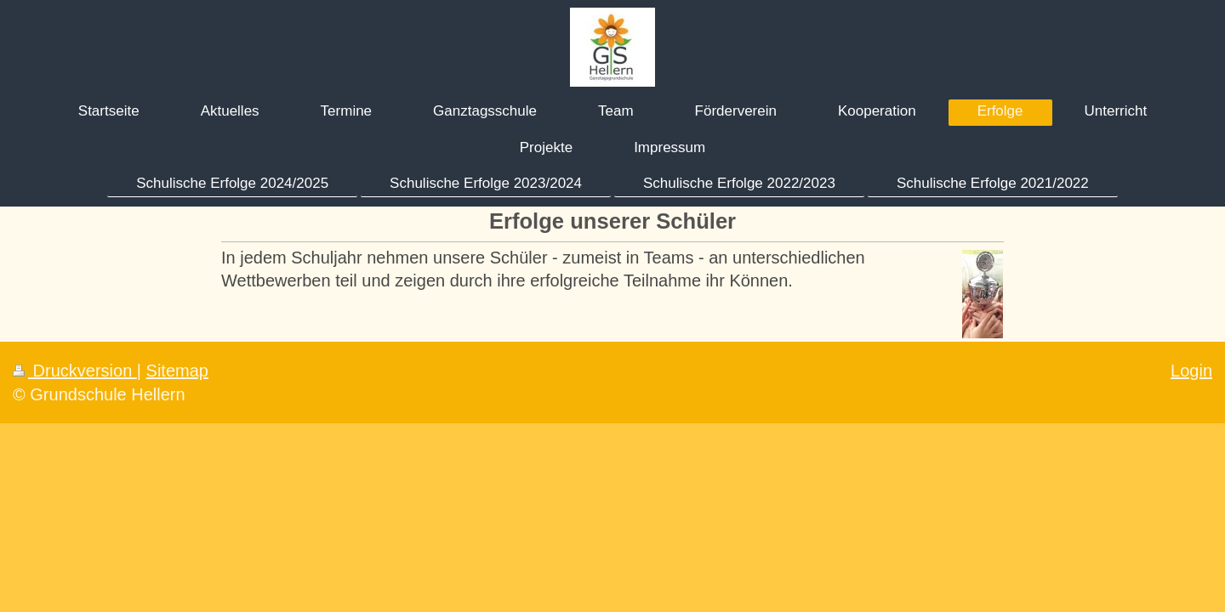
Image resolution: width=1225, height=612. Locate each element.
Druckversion (75, 370)
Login (1191, 370)
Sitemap (177, 370)
